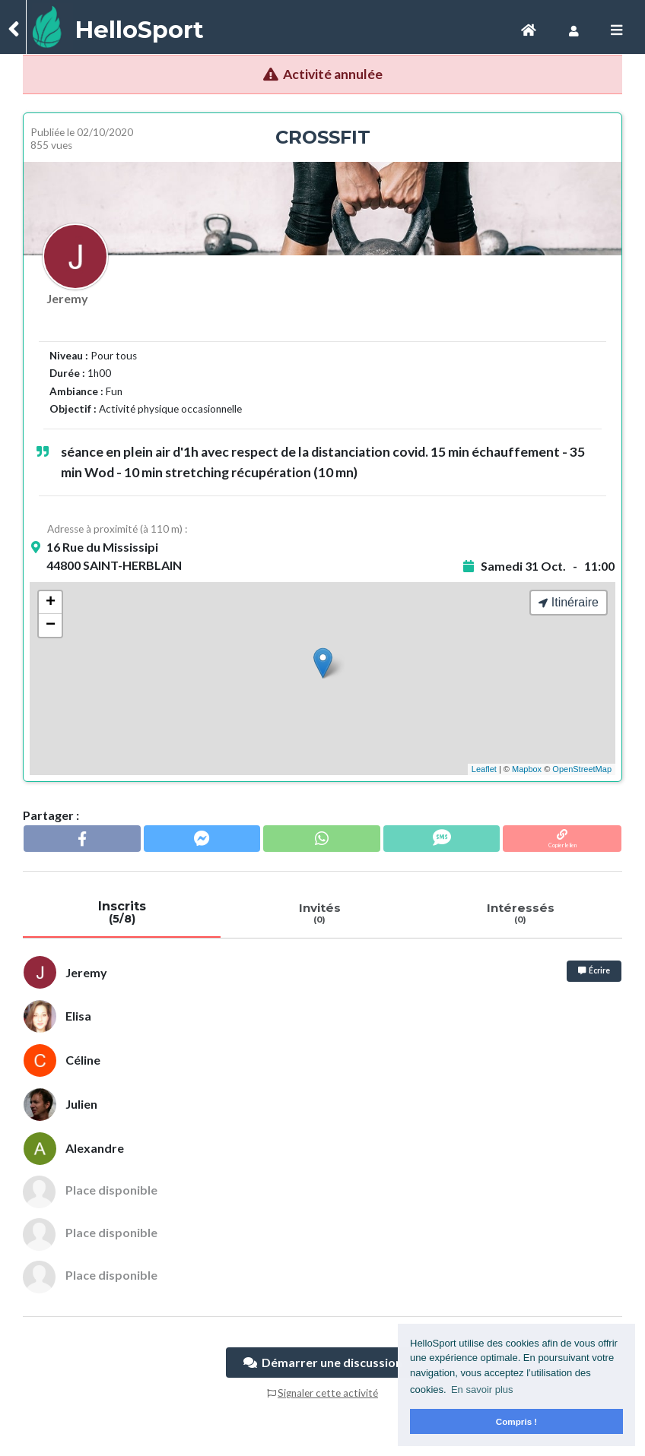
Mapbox (527, 769)
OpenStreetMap (582, 769)
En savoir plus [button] (482, 1389)
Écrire (594, 970)
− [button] (51, 625)
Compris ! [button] (517, 1421)
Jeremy (67, 298)
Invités (319, 913)
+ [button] (51, 602)
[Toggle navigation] (528, 30)
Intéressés (520, 913)
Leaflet (484, 769)
